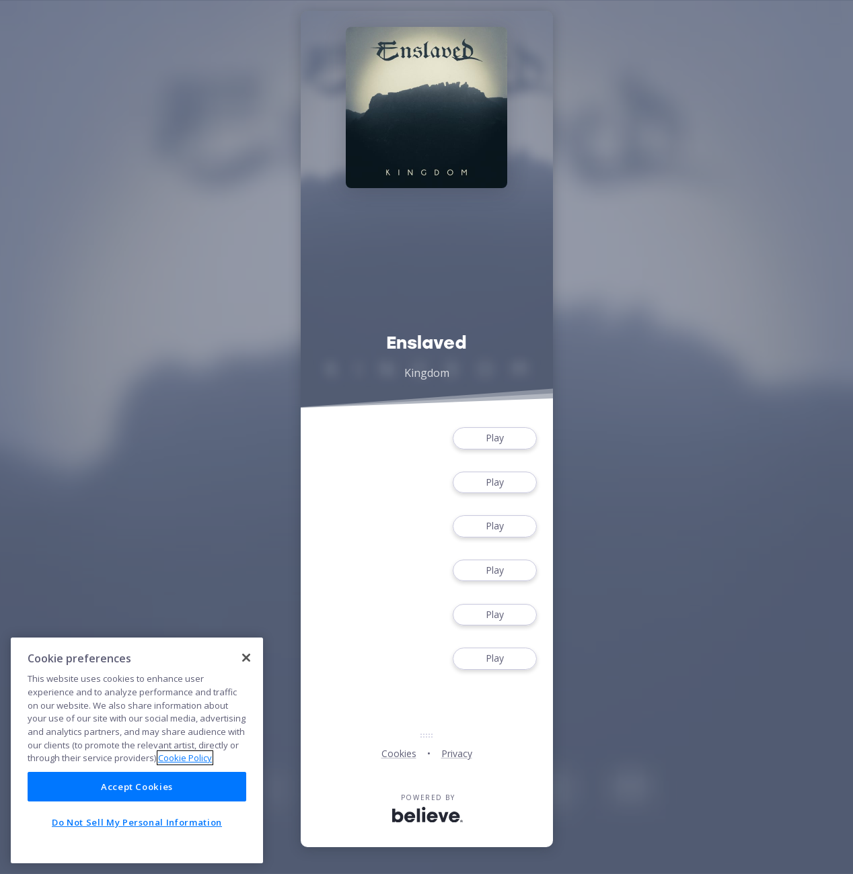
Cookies (398, 753)
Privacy (456, 753)
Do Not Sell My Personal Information (137, 822)
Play (494, 438)
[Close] (246, 657)
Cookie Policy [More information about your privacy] (185, 758)
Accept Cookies (137, 787)
